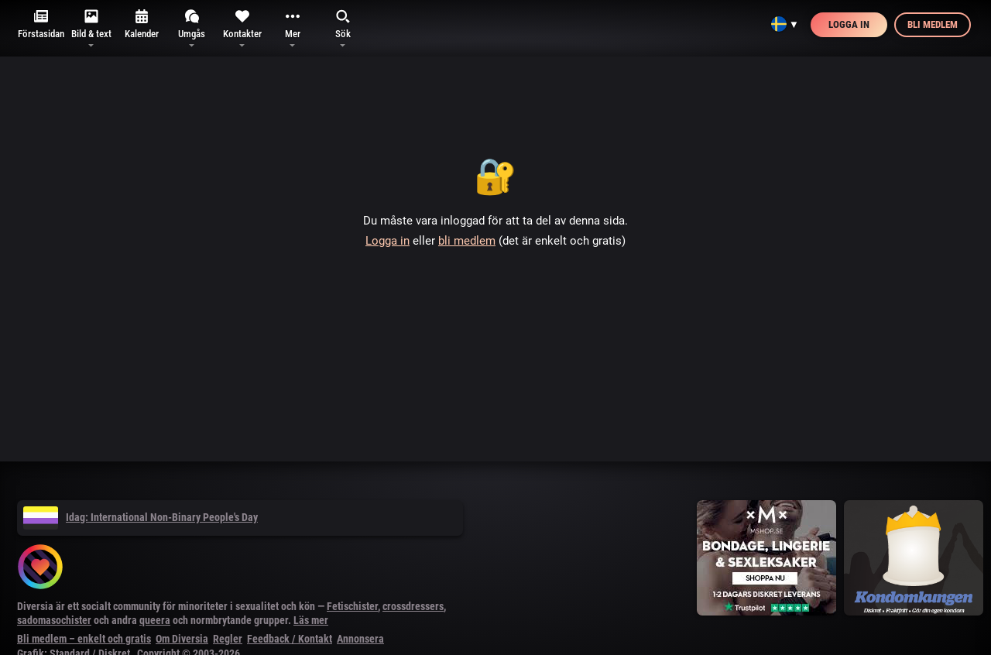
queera (154, 620)
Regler (227, 639)
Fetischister (352, 606)
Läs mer (310, 620)
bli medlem (467, 241)
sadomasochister (54, 620)
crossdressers (413, 606)
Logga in (848, 24)
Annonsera (360, 639)
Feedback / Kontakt (289, 639)
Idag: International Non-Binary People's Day (140, 517)
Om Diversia (182, 639)
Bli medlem (932, 24)
